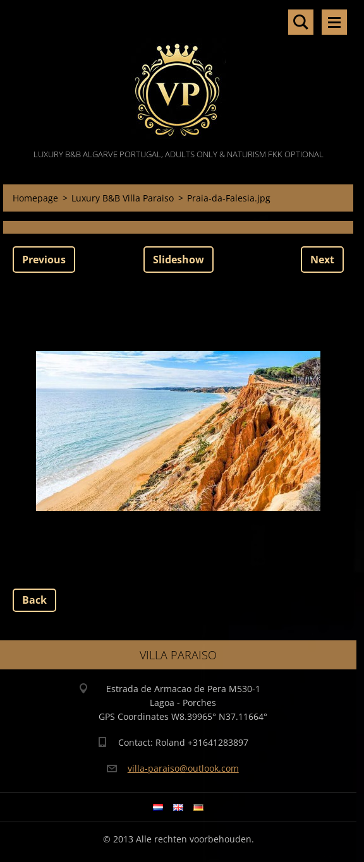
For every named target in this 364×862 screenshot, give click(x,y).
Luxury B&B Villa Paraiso (122, 198)
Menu (334, 22)
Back (34, 600)
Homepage (35, 198)
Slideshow (178, 259)
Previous (44, 259)
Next (322, 259)
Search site (300, 22)
